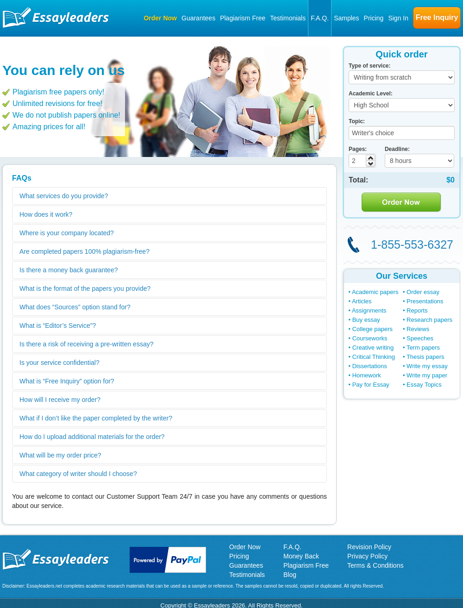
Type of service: (369, 66)
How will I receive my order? (59, 399)
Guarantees (198, 18)
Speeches (420, 338)
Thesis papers (425, 356)
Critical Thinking (373, 356)
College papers (372, 329)
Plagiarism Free (242, 18)
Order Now (160, 18)
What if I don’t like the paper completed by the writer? (95, 418)
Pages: (358, 149)
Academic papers (375, 291)
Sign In (398, 18)
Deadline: (397, 149)
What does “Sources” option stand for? (75, 307)
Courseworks (370, 338)
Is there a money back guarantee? (68, 270)
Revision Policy (369, 547)
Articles (362, 301)
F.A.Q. (320, 18)
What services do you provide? (63, 196)
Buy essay (366, 319)
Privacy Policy (367, 556)
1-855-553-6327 (412, 244)
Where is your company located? (66, 233)
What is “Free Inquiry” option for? (66, 381)
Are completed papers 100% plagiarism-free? (84, 251)
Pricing (374, 18)
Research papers (429, 319)
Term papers (423, 347)
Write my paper (427, 375)
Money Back (301, 556)
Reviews (418, 329)
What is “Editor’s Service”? (57, 325)
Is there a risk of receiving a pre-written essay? (86, 344)
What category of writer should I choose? (78, 473)
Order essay (423, 291)
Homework (366, 375)
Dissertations (369, 366)
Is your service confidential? (59, 362)
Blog (289, 574)
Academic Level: (371, 93)
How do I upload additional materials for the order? (92, 436)
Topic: (357, 121)
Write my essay (427, 366)
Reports (417, 310)
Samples (346, 18)
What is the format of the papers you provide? (84, 288)
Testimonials (288, 18)
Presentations (425, 301)
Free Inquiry (437, 17)
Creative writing (373, 347)
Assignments (369, 310)
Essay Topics (424, 384)
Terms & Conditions (375, 565)
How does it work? (45, 214)
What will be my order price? (60, 455)
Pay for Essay (370, 384)
